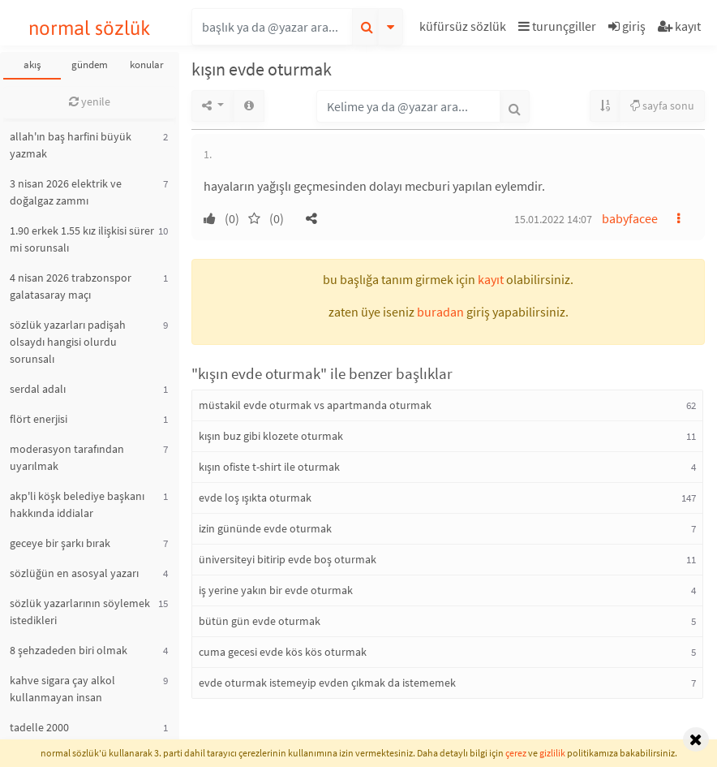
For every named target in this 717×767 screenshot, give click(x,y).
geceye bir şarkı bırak (60, 543)
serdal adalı (38, 388)
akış (32, 64)
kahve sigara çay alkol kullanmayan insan (62, 689)
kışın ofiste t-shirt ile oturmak (269, 466)
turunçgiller (557, 26)
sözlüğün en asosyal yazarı (74, 573)
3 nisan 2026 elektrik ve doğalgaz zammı (66, 192)
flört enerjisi (38, 419)
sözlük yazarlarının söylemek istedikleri (80, 611)
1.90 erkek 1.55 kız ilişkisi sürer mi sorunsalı (82, 239)
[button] (464, 28)
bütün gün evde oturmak (259, 621)
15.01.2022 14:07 (553, 219)
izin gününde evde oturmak (265, 528)
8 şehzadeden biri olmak (68, 650)
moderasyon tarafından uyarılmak (67, 457)
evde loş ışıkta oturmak (255, 497)
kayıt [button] (491, 279)
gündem (89, 64)
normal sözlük (89, 28)
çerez (515, 753)
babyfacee (630, 218)
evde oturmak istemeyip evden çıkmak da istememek (327, 682)
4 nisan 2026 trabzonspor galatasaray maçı (70, 286)
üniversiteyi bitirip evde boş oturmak (287, 559)
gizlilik (552, 753)
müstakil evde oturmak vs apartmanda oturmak (315, 405)
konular (147, 64)
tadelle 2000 (39, 727)
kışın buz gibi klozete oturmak (271, 436)
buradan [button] (440, 312)
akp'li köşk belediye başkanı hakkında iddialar (77, 504)
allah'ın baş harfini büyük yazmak (70, 145)
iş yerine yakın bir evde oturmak (276, 590)
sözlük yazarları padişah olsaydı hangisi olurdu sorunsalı (68, 341)
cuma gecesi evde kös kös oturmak (283, 651)
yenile (89, 101)
